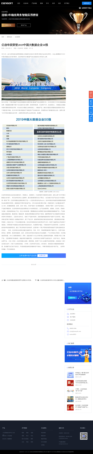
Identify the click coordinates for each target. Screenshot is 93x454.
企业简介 (72, 313)
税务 (23, 432)
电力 (27, 435)
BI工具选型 (44, 442)
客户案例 (72, 317)
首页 (18, 3)
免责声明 (71, 451)
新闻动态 (9, 37)
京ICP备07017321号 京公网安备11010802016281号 (57, 451)
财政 (27, 432)
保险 (23, 435)
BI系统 (43, 445)
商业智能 (43, 432)
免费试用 (87, 3)
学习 (47, 3)
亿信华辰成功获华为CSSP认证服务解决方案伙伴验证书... (53, 280)
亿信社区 (72, 320)
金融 (32, 432)
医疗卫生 (24, 438)
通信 (27, 438)
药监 (27, 442)
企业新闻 (17, 37)
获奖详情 (8, 25)
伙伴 (53, 3)
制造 (32, 442)
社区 (59, 3)
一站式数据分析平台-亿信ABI (8, 434)
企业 (23, 442)
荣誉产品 (24, 25)
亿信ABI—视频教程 (7, 438)
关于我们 (66, 3)
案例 (41, 3)
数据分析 (43, 435)
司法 (32, 435)
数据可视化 (44, 438)
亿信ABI (25, 3)
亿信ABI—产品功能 (7, 435)
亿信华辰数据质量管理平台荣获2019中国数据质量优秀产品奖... (19, 280)
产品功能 (34, 3)
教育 (32, 438)
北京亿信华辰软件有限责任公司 (37, 451)
